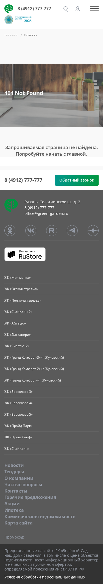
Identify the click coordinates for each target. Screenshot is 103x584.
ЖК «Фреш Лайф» (18, 437)
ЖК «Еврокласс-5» (18, 414)
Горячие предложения (30, 497)
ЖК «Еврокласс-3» (18, 391)
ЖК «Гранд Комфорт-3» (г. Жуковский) (34, 357)
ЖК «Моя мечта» (17, 277)
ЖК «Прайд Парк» (18, 425)
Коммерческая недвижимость (40, 516)
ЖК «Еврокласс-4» (18, 403)
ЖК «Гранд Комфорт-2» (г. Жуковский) (34, 368)
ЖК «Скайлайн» (16, 448)
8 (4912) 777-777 (34, 9)
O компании (19, 478)
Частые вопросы (23, 485)
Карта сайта (18, 523)
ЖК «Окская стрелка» (21, 288)
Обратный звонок (76, 180)
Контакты (15, 491)
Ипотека (14, 510)
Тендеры (14, 472)
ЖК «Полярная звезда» (22, 300)
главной (76, 154)
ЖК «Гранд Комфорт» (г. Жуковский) (32, 380)
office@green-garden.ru (46, 213)
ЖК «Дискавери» (17, 334)
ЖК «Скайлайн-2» (18, 311)
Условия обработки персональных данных (44, 577)
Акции (12, 504)
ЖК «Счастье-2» (16, 346)
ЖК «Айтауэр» (15, 323)
